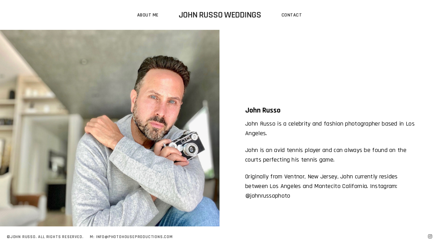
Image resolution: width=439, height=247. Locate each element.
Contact (292, 15)
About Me (147, 15)
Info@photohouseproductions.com (134, 236)
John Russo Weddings (220, 15)
